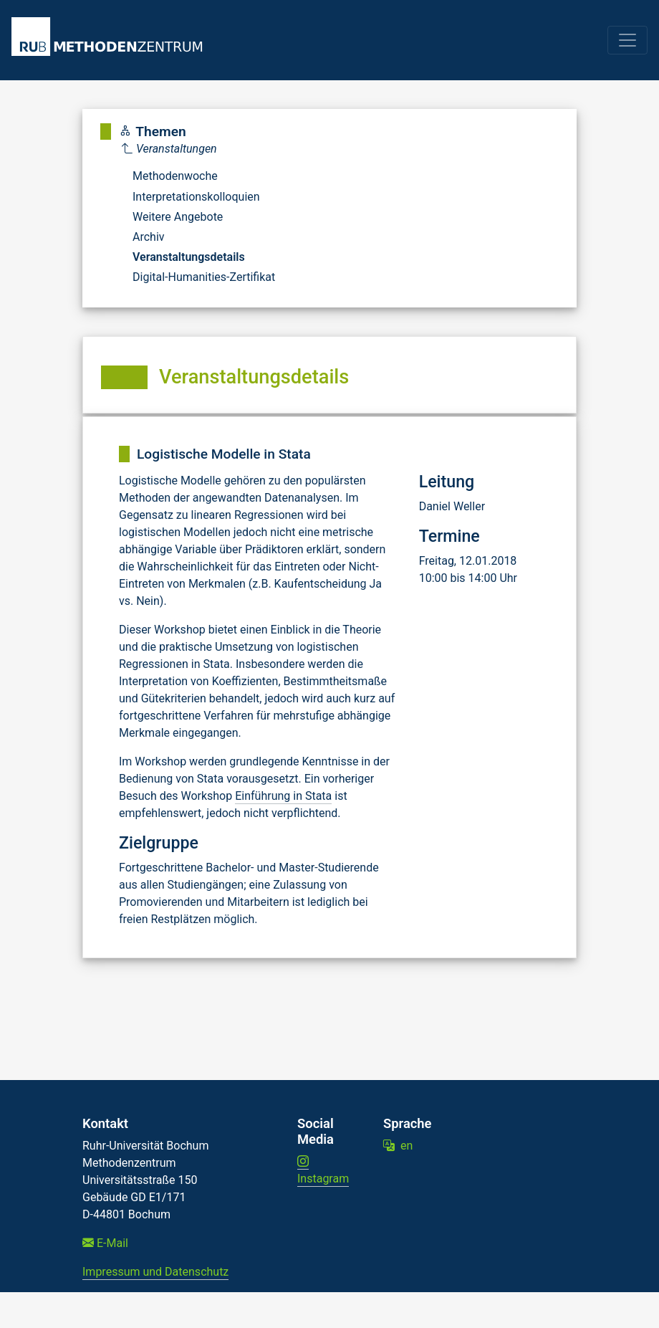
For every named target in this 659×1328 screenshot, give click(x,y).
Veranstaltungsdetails (189, 257)
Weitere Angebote (178, 217)
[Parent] (198, 149)
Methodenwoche (175, 176)
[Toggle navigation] (627, 40)
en (398, 1145)
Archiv (149, 237)
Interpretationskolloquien (196, 197)
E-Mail (105, 1243)
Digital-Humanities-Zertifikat (204, 277)
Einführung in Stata (283, 796)
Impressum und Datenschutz (155, 1272)
